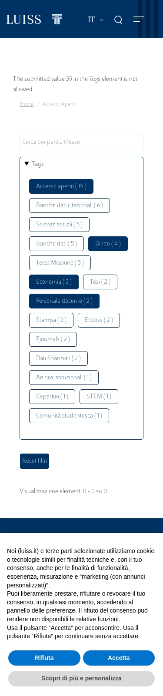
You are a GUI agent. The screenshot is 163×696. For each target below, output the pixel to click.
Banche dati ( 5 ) (56, 244)
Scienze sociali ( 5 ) (59, 225)
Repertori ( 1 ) (52, 397)
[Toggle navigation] (138, 19)
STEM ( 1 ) (98, 397)
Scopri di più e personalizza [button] (81, 678)
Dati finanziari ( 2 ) (58, 358)
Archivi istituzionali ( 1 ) (64, 378)
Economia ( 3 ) (54, 282)
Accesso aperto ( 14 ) (61, 186)
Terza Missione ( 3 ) (60, 263)
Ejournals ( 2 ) (53, 339)
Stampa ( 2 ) (51, 320)
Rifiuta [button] (44, 657)
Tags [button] (38, 164)
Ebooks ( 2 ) (99, 320)
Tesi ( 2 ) (100, 282)
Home (26, 104)
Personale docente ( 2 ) (64, 301)
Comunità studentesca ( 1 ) (69, 416)
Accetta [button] (119, 657)
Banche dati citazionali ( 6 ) (69, 205)
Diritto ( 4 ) (108, 244)
